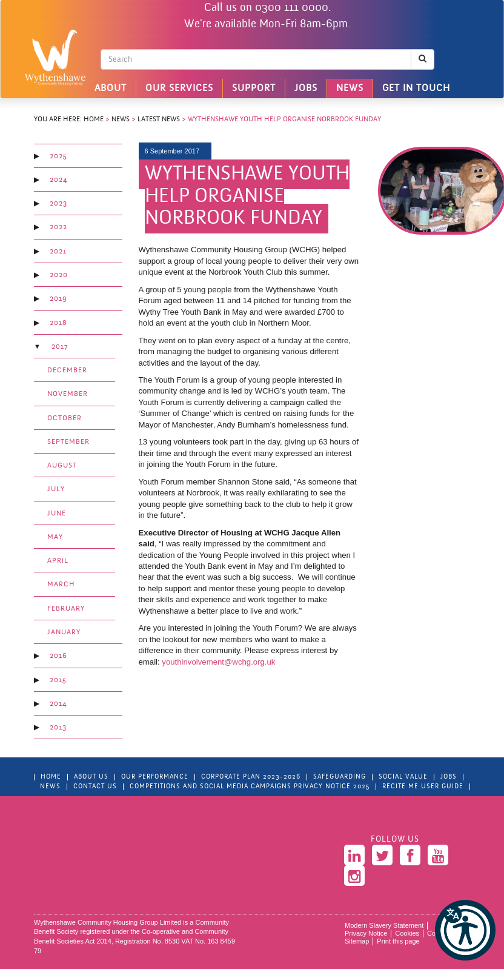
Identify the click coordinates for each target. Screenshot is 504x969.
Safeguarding (339, 777)
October (64, 418)
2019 (58, 299)
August (62, 465)
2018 (58, 323)
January (64, 632)
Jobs (305, 88)
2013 (58, 727)
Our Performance (154, 777)
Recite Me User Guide (422, 786)
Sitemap (357, 941)
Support (254, 88)
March (61, 584)
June (56, 513)
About (110, 88)
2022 (58, 227)
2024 (58, 180)
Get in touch (416, 88)
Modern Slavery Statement (384, 925)
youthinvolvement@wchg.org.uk (218, 661)
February (66, 608)
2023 (58, 203)
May (55, 537)
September (68, 442)
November (67, 394)
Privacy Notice (366, 933)
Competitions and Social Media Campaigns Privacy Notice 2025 (250, 786)
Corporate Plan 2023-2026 (250, 777)
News (349, 88)
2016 (58, 656)
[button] (465, 930)
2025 (58, 156)
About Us (91, 777)
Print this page (398, 941)
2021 (58, 251)
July (56, 489)
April (57, 561)
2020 (59, 275)
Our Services (179, 88)
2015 (58, 680)
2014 (58, 704)
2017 (59, 346)
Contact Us (95, 786)
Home (94, 119)
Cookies (407, 933)
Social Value (403, 777)
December (67, 370)
